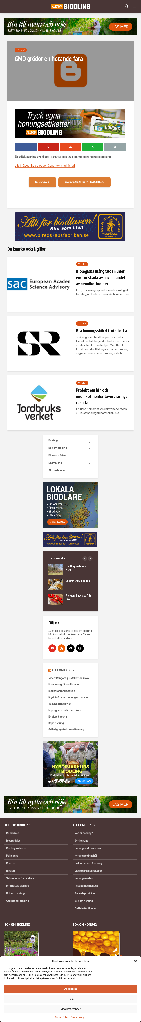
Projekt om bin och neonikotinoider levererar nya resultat (101, 396)
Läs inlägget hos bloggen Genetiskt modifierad (45, 165)
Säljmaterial (55, 462)
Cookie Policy (62, 1017)
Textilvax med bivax (59, 703)
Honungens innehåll (86, 855)
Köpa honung (56, 723)
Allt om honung (57, 470)
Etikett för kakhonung (78, 580)
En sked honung (57, 716)
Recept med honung (86, 885)
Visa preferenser (70, 1009)
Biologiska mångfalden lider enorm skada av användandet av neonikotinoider (101, 277)
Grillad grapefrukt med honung (66, 729)
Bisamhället (13, 840)
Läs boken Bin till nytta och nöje (84, 182)
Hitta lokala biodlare (17, 885)
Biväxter (11, 863)
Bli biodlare (42, 182)
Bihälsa (10, 870)
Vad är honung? (84, 833)
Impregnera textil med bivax (64, 710)
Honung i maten (84, 878)
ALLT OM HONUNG (64, 670)
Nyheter (21, 50)
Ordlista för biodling (17, 900)
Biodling (53, 440)
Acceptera (70, 988)
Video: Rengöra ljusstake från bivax (68, 678)
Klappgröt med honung (61, 691)
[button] (135, 961)
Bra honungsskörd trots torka (101, 331)
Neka (71, 999)
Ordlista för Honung (86, 908)
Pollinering (12, 855)
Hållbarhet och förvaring (88, 863)
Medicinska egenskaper (88, 870)
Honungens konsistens (88, 848)
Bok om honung (84, 900)
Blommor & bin (57, 455)
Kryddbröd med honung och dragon (68, 697)
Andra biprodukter (85, 893)
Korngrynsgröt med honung (64, 684)
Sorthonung (81, 840)
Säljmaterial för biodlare (20, 878)
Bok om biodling (57, 447)
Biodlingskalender (16, 848)
